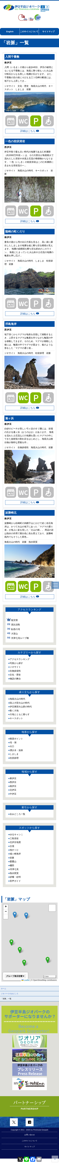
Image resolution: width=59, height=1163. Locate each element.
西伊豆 (13, 778)
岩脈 (12, 854)
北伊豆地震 (15, 838)
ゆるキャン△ (16, 831)
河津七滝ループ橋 (20, 634)
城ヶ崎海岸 (15, 850)
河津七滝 (14, 865)
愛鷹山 (13, 858)
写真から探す (16, 659)
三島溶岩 (14, 834)
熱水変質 (14, 869)
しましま (14, 750)
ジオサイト (15, 663)
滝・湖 (13, 739)
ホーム (3, 985)
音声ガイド (15, 877)
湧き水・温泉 (16, 746)
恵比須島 (15, 621)
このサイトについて (29, 31)
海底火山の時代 (17, 695)
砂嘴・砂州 (15, 873)
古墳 (12, 842)
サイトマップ (48, 31)
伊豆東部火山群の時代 (21, 703)
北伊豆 (13, 786)
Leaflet (26, 977)
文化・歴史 (15, 671)
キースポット (16, 715)
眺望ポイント (16, 735)
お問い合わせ (29, 1148)
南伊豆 (13, 782)
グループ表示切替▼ (15, 972)
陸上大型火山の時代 (20, 699)
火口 (12, 743)
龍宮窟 (14, 616)
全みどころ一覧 (17, 810)
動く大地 (14, 707)
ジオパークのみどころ (9, 990)
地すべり (14, 846)
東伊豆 (13, 774)
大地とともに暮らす (20, 711)
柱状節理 (14, 754)
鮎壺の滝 (15, 625)
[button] (48, 956)
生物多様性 (15, 667)
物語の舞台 (15, 675)
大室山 (14, 630)
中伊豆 (13, 790)
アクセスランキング (20, 655)
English (10, 31)
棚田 (12, 862)
